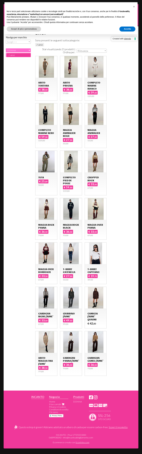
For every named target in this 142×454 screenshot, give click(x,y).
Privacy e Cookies (57, 406)
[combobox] (91, 51)
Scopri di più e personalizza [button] (24, 29)
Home (52, 401)
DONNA (11, 50)
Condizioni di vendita (58, 409)
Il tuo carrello (57, 404)
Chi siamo (53, 412)
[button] (134, 6)
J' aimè (39, 44)
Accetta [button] (127, 29)
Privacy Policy (57, 415)
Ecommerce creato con (71, 442)
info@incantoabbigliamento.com (78, 437)
